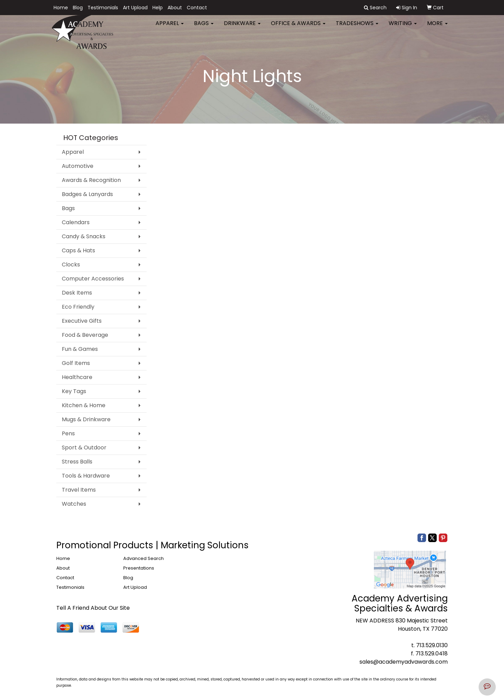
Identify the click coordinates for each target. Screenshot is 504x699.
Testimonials (103, 7)
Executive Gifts (82, 321)
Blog (78, 7)
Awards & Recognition (91, 180)
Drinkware (242, 27)
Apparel (170, 27)
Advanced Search (143, 558)
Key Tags (74, 391)
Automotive (77, 166)
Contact (197, 7)
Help (157, 7)
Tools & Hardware (86, 476)
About (175, 7)
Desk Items (77, 293)
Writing (403, 27)
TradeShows (357, 27)
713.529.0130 (432, 645)
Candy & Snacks (83, 236)
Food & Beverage (85, 335)
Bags (204, 27)
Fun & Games (80, 349)
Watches (74, 504)
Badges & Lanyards (87, 194)
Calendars (76, 222)
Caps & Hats (78, 250)
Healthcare (77, 377)
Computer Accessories (93, 279)
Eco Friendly (78, 307)
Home (61, 7)
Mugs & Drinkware (86, 419)
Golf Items (76, 363)
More (437, 27)
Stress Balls (77, 462)
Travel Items (79, 490)
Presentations (138, 568)
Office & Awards (298, 27)
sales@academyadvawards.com (403, 662)
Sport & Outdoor (84, 447)
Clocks (71, 264)
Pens (68, 433)
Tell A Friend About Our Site (93, 608)
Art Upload (135, 7)
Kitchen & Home (83, 405)
